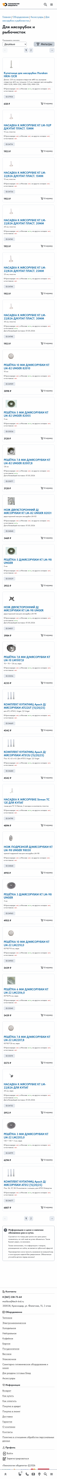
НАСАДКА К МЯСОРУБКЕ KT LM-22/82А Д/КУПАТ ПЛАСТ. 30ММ (25, 316)
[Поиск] (45, 4)
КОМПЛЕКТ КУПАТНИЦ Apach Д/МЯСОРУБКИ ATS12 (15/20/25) (25, 1183)
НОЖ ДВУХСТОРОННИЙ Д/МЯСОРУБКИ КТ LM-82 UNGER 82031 (28, 511)
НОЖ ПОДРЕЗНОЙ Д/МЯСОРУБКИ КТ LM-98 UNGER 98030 (28, 848)
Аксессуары (37, 16)
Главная (6, 16)
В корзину (47, 103)
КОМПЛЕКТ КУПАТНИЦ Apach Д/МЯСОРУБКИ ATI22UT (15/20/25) (25, 706)
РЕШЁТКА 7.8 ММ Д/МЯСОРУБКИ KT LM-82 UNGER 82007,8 (27, 461)
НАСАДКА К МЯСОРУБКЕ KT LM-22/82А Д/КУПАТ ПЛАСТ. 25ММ (25, 269)
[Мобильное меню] (51, 4)
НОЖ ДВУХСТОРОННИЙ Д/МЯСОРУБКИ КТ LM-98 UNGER (23, 609)
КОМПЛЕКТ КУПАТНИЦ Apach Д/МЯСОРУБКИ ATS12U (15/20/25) (25, 753)
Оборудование (21, 16)
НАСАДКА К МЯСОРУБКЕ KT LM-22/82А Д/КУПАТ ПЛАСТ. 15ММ (25, 174)
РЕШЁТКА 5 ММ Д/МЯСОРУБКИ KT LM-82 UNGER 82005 (26, 414)
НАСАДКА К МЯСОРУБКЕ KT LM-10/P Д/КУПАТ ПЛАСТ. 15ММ (27, 127)
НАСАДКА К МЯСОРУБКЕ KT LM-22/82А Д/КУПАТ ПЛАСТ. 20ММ (25, 222)
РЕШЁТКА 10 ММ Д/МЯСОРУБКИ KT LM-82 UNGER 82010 (26, 366)
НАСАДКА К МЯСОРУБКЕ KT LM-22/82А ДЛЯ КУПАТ (25, 1086)
